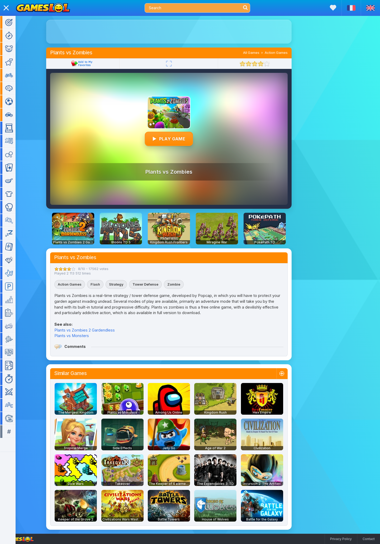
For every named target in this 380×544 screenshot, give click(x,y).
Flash (103, 284)
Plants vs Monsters (79, 335)
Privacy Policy (341, 539)
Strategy (124, 284)
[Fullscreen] (177, 64)
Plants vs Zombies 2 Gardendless (92, 330)
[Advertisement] (176, 32)
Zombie (181, 284)
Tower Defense (153, 284)
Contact (369, 539)
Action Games (283, 52)
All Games (259, 52)
